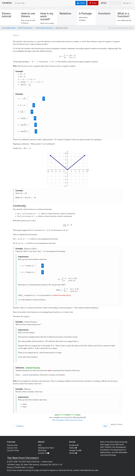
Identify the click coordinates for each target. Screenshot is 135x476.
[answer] (35, 99)
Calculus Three (13, 450)
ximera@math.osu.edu (89, 470)
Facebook (73, 445)
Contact (30, 467)
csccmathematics (9, 28)
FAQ (39, 445)
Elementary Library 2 (44, 28)
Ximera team (47, 461)
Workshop (42, 450)
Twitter (73, 448)
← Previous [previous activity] (18, 426)
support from (109, 444)
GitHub (73, 453)
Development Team (46, 448)
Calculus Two (12, 448)
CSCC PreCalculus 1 (26, 28)
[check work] (43, 99)
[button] (103, 3)
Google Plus (75, 450)
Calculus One (12, 445)
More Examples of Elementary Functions (67, 420)
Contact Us (43, 453)
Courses (11, 441)
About (41, 441)
